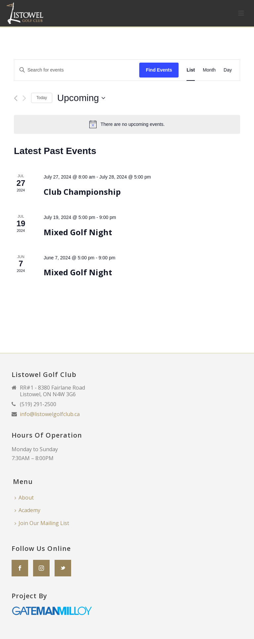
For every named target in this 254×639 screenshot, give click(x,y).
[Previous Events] (16, 98)
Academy (27, 510)
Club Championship (82, 191)
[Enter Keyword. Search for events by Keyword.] (76, 70)
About (24, 497)
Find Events (159, 70)
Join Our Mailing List (42, 523)
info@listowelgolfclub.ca (50, 414)
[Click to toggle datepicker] (81, 98)
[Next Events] (24, 98)
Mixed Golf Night (78, 232)
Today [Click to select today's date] (41, 97)
